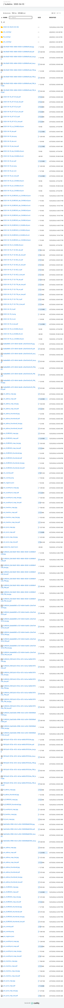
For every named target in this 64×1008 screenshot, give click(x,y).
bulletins (8, 4)
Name (5, 17)
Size (39, 17)
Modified (52, 17)
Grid (59, 13)
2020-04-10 (19, 4)
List (53, 13)
